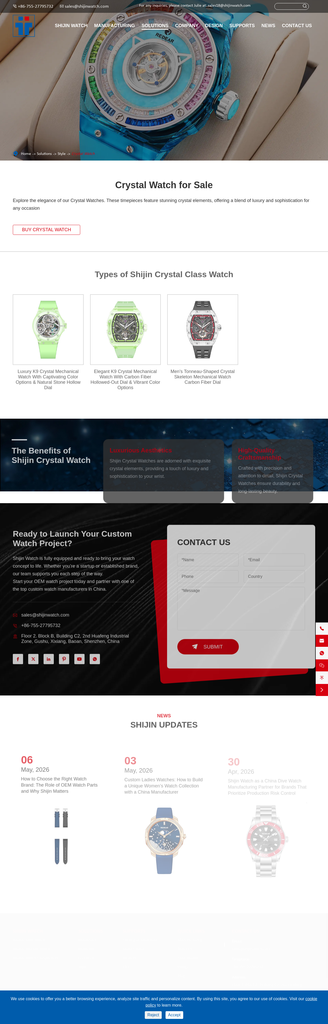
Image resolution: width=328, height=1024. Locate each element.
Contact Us (297, 25)
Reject (153, 1015)
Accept (174, 1015)
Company (187, 25)
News (268, 25)
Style (62, 154)
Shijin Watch (71, 25)
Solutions (155, 25)
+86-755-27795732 (35, 6)
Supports (242, 25)
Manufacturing (114, 25)
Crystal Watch (83, 154)
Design (214, 25)
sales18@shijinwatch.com (229, 6)
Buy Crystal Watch (46, 229)
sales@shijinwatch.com (87, 6)
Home (26, 154)
